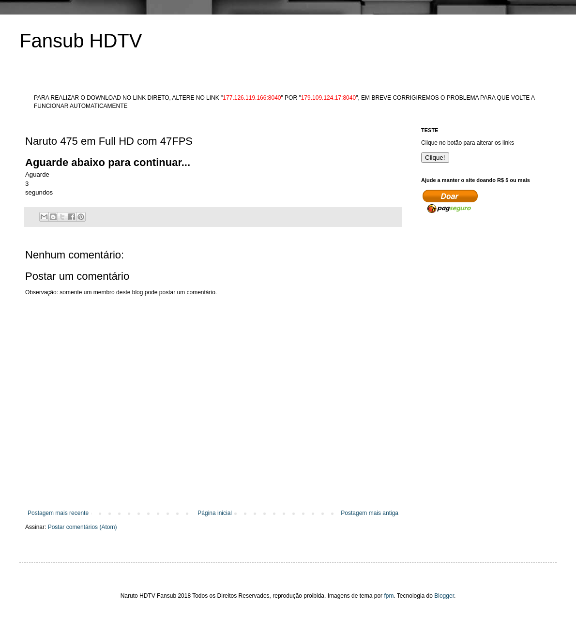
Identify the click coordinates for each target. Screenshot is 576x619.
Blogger (444, 595)
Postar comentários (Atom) (82, 527)
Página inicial (214, 513)
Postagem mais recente (58, 513)
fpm (389, 595)
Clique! (435, 157)
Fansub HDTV (80, 40)
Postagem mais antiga (369, 513)
